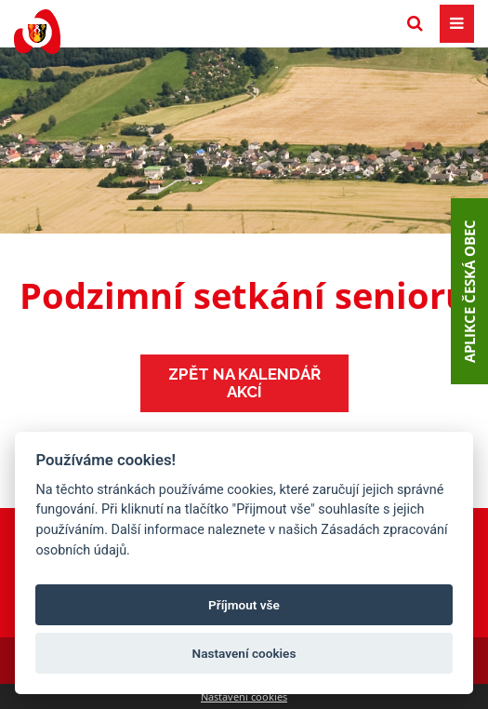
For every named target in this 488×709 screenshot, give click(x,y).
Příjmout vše (244, 604)
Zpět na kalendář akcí (244, 383)
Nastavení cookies (244, 696)
